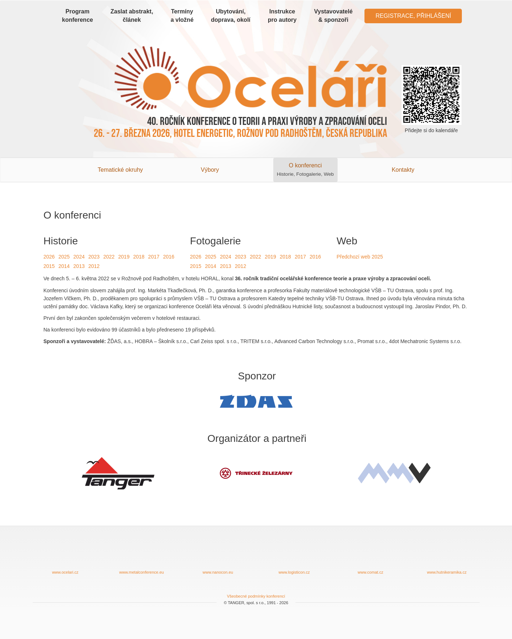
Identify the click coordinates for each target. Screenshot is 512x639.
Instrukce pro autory (282, 15)
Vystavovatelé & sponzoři (333, 15)
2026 (49, 257)
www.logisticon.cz (294, 555)
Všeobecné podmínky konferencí (256, 596)
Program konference (77, 15)
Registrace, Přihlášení (413, 16)
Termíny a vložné (181, 15)
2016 (168, 257)
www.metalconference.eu (141, 555)
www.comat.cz (370, 555)
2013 (79, 266)
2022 (108, 257)
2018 (138, 257)
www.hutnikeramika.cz (447, 555)
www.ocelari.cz (65, 555)
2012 (94, 266)
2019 (123, 257)
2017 (154, 257)
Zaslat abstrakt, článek (131, 15)
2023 (94, 257)
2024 (79, 257)
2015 (49, 266)
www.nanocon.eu (218, 555)
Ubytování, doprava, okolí (230, 15)
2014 (64, 266)
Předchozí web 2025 (359, 257)
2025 (64, 257)
